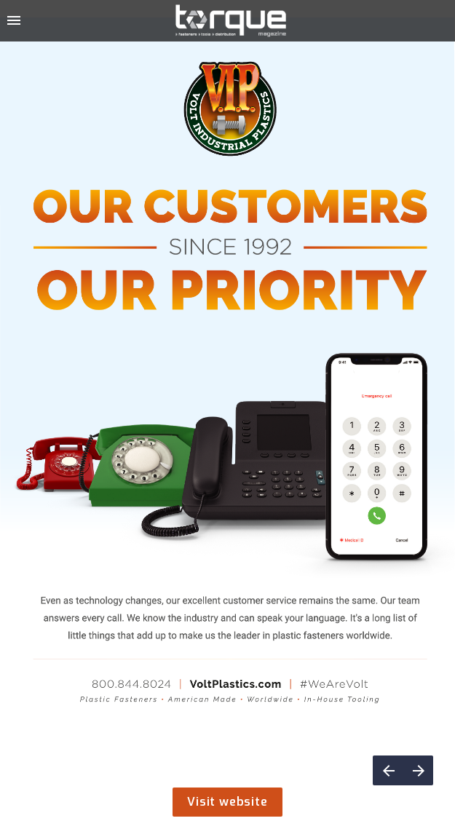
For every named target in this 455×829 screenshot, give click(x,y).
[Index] (14, 20)
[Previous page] (388, 770)
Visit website (227, 801)
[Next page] (418, 770)
